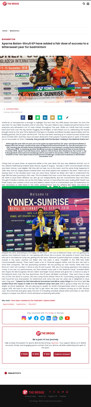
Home (5, 31)
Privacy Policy (30, 396)
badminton (21, 304)
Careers (63, 396)
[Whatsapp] (37, 117)
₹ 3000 (36, 354)
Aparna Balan (8, 304)
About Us (42, 396)
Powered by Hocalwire (53, 401)
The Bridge (49, 313)
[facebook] (23, 117)
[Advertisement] (45, 20)
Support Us (52, 396)
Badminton (8, 39)
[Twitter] (30, 117)
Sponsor (55, 343)
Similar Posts (14, 373)
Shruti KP (32, 304)
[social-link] (67, 117)
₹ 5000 (24, 354)
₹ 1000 (47, 354)
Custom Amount (62, 354)
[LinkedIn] (45, 117)
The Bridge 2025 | (36, 401)
